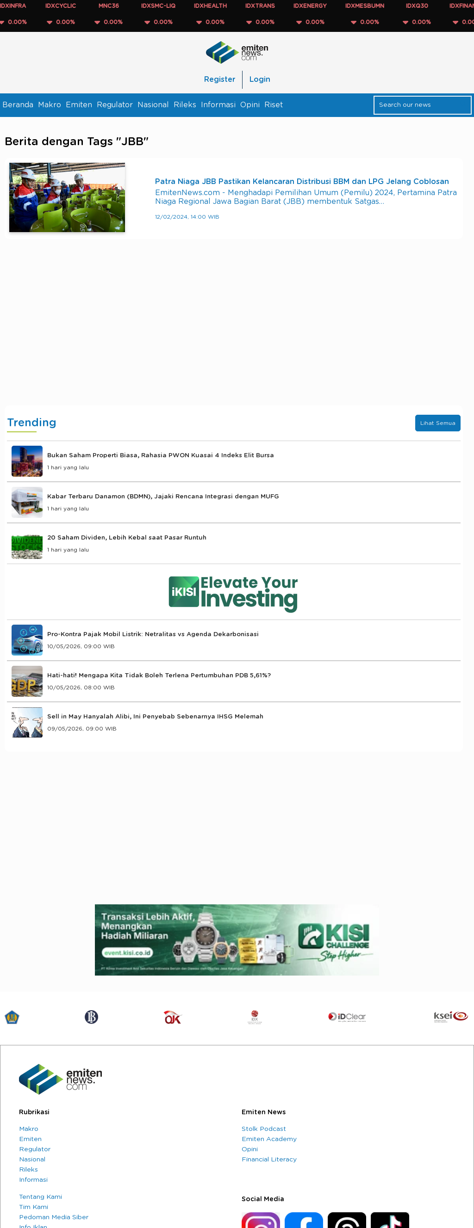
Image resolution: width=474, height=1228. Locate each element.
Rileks (185, 105)
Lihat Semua (437, 423)
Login (259, 79)
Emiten (79, 105)
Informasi (218, 105)
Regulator (115, 105)
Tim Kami (33, 1207)
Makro (49, 105)
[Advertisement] (234, 331)
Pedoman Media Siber (53, 1217)
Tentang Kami (40, 1197)
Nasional (153, 105)
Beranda (17, 105)
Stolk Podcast (264, 1129)
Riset (273, 105)
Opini (250, 105)
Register (219, 79)
